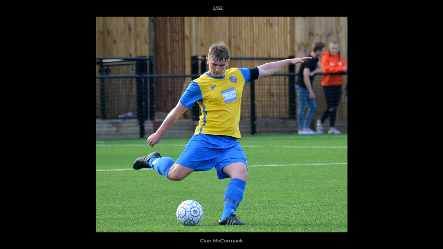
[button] (414, 10)
